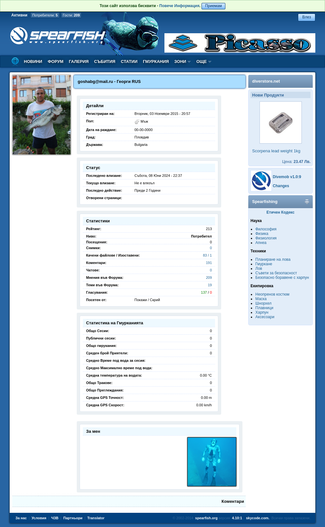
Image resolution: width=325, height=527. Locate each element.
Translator (95, 518)
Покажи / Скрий (147, 300)
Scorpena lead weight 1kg (276, 150)
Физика (261, 233)
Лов (258, 268)
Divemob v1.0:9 (287, 177)
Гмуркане (263, 264)
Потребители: (45, 15)
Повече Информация (179, 6)
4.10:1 (237, 518)
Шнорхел (263, 303)
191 (209, 263)
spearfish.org (206, 518)
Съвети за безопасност (276, 273)
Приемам (213, 6)
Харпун (261, 312)
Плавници (264, 308)
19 (210, 285)
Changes (281, 186)
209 (209, 277)
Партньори (73, 518)
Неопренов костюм (272, 294)
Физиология (266, 238)
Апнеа (260, 242)
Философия (266, 229)
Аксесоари (264, 317)
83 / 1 (207, 255)
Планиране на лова (273, 259)
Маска (261, 299)
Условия (39, 518)
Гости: (71, 15)
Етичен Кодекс (281, 212)
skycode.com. (258, 518)
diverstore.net (266, 81)
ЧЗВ (55, 518)
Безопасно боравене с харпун (282, 277)
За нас (21, 518)
